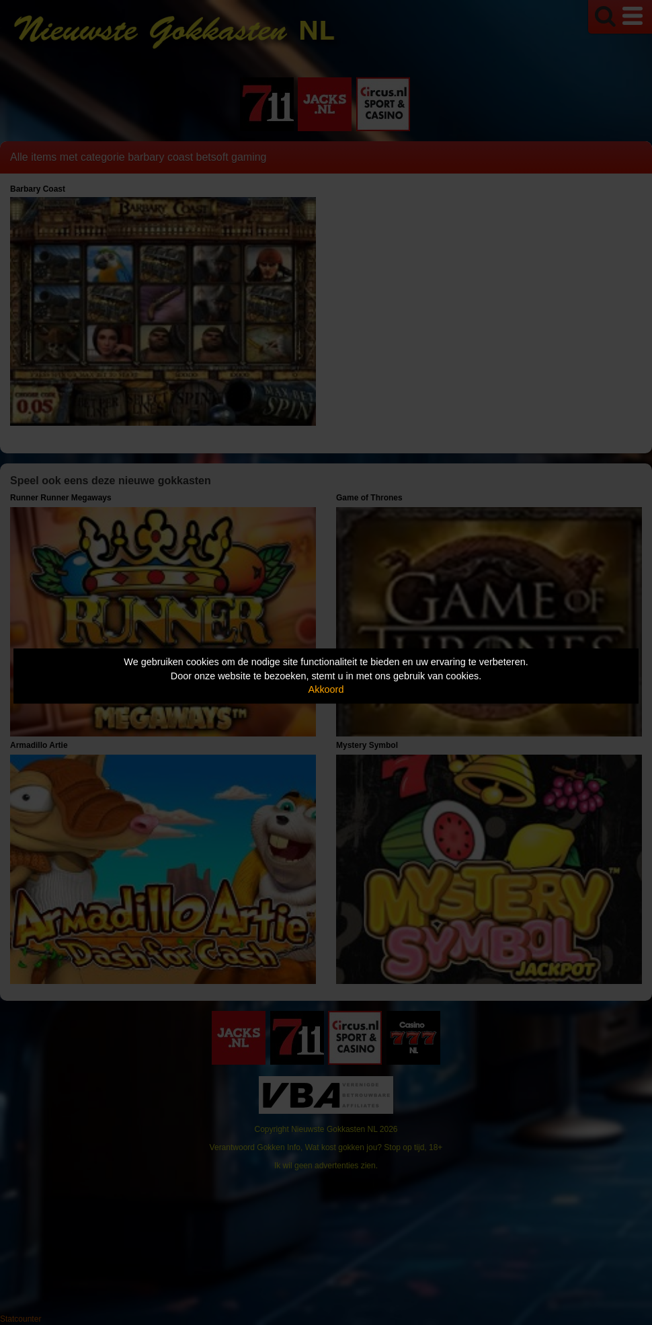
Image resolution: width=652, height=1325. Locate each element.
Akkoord (326, 689)
